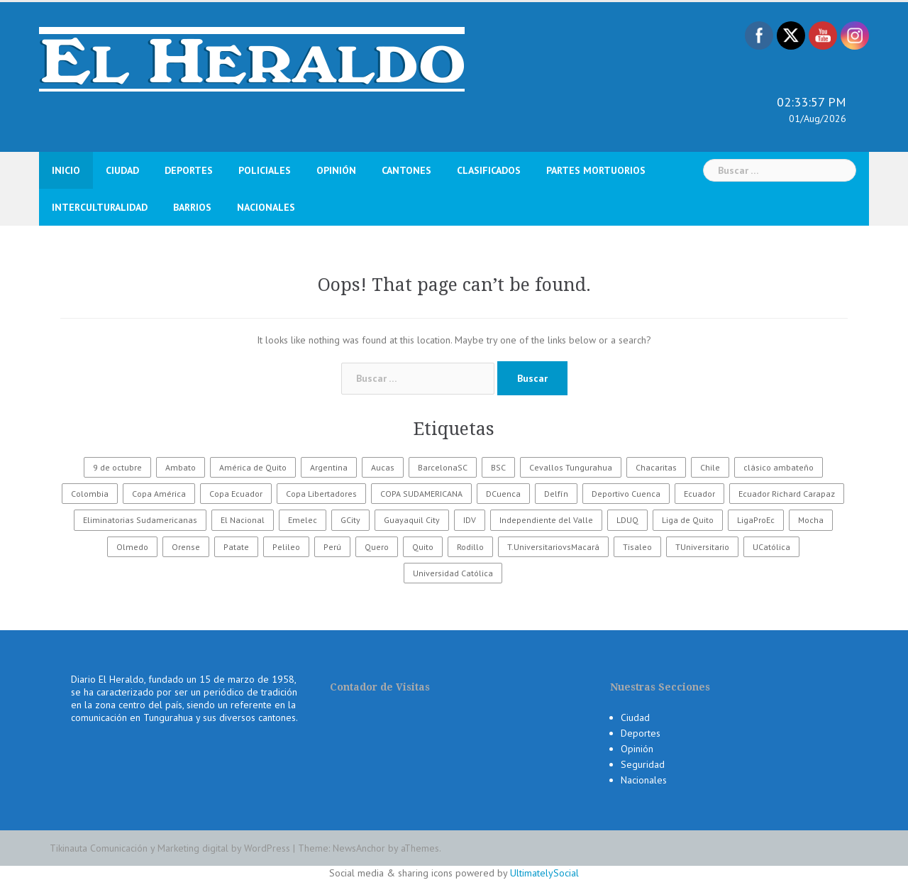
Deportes (189, 170)
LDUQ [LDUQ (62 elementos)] (627, 520)
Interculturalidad (100, 207)
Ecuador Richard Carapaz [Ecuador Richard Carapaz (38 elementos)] (786, 493)
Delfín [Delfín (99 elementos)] (556, 493)
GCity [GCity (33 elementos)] (350, 520)
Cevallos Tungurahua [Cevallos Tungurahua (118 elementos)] (570, 467)
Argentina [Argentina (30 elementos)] (329, 467)
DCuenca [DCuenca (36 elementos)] (503, 493)
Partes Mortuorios (596, 170)
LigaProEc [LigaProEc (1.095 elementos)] (756, 520)
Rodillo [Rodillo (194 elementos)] (470, 546)
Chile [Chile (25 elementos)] (710, 467)
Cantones (406, 170)
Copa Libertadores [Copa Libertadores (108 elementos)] (321, 493)
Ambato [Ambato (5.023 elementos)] (180, 467)
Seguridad (643, 764)
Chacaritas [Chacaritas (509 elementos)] (656, 467)
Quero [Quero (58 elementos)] (377, 546)
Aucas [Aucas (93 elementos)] (382, 467)
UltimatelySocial (544, 873)
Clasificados (489, 170)
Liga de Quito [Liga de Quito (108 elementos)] (688, 520)
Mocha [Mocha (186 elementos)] (811, 520)
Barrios (192, 207)
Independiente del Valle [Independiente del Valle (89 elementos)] (546, 520)
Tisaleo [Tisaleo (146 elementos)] (637, 546)
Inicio (66, 170)
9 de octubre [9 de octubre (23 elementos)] (117, 467)
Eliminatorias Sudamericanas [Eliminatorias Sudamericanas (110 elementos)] (140, 520)
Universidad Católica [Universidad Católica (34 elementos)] (453, 573)
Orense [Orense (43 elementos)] (186, 546)
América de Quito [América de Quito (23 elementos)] (253, 467)
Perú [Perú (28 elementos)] (332, 546)
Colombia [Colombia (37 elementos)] (90, 493)
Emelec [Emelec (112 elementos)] (302, 520)
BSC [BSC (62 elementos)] (498, 467)
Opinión (336, 170)
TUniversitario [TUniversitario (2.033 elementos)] (702, 546)
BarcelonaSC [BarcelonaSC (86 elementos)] (442, 467)
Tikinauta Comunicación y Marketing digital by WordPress (170, 848)
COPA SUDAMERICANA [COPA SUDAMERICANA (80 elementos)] (421, 493)
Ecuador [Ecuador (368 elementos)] (699, 493)
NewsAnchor (359, 848)
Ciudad (122, 170)
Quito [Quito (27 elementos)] (422, 546)
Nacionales (266, 207)
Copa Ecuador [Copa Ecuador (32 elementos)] (235, 493)
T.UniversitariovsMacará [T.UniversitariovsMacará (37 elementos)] (553, 546)
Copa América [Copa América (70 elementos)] (159, 493)
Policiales (264, 170)
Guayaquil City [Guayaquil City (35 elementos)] (412, 520)
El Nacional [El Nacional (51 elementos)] (243, 520)
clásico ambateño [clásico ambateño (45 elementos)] (778, 467)
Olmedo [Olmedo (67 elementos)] (132, 546)
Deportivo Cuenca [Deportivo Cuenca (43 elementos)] (626, 493)
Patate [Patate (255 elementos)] (236, 546)
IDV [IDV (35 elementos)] (469, 520)
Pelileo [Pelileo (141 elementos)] (286, 546)
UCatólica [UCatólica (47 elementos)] (771, 546)
